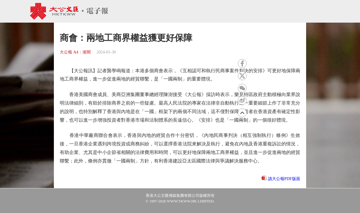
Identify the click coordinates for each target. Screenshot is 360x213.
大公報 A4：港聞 (75, 52)
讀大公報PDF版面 (284, 179)
